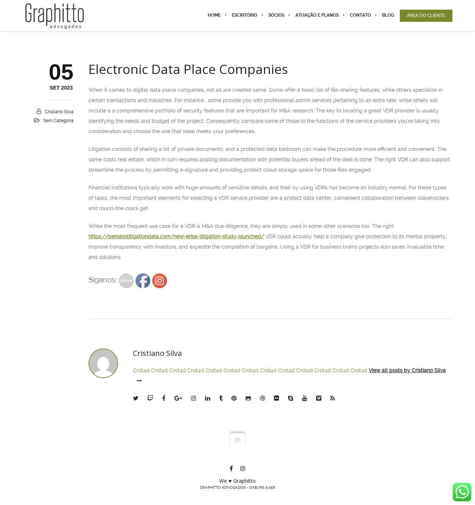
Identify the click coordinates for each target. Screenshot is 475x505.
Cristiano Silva (59, 111)
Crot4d (141, 370)
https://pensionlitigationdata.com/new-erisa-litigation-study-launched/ (176, 236)
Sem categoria (58, 120)
